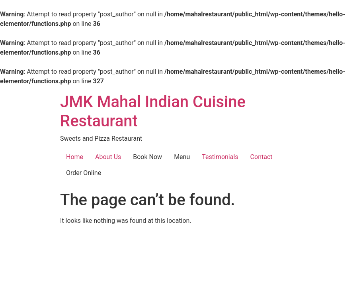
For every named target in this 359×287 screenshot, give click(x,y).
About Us (108, 157)
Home (74, 157)
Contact (261, 157)
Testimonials (220, 157)
